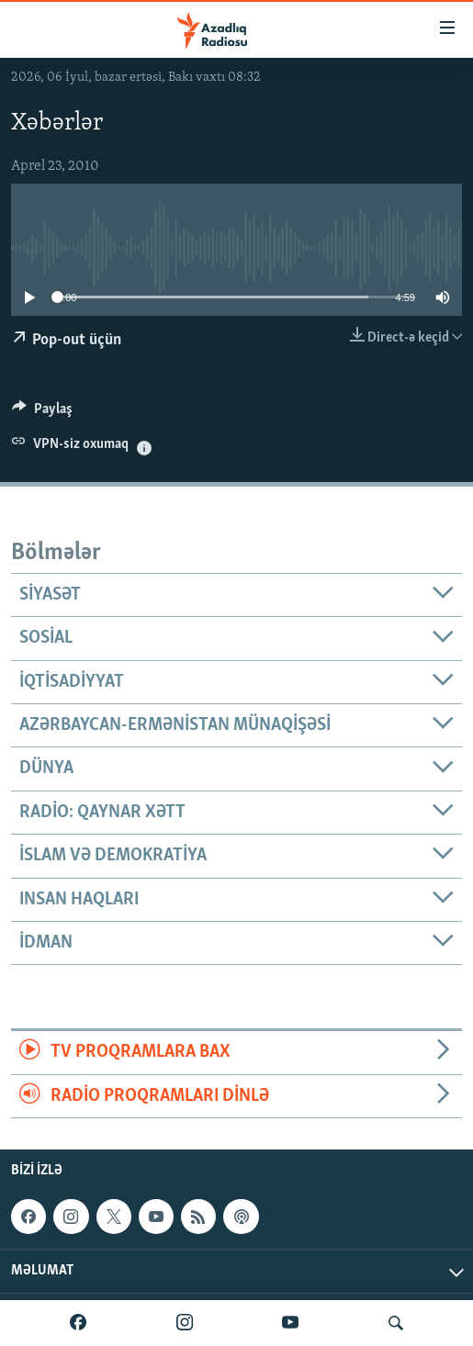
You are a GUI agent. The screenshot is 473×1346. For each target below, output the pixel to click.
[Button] (42, 413)
